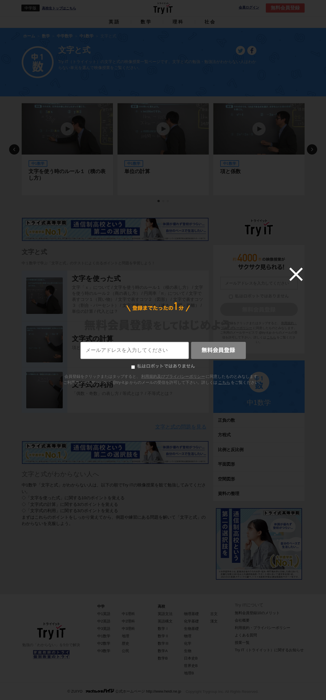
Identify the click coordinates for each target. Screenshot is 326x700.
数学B (163, 658)
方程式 (224, 434)
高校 (161, 606)
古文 (214, 614)
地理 (125, 636)
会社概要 (242, 620)
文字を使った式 (96, 278)
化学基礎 (191, 621)
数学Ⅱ (163, 636)
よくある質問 (246, 635)
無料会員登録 (285, 8)
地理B (189, 673)
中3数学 (103, 651)
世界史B (191, 666)
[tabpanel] (67, 149)
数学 (146, 21)
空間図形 (226, 478)
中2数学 (103, 643)
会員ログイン (249, 7)
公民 (125, 651)
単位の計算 (137, 171)
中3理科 (128, 628)
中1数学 (259, 402)
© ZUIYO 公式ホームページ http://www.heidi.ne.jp (124, 691)
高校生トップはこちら (59, 8)
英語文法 (165, 614)
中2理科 (128, 621)
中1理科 (128, 614)
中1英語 (103, 614)
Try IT (163, 8)
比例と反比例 (231, 449)
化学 (187, 643)
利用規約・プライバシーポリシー (262, 628)
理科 (178, 21)
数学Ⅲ (163, 643)
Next (312, 149)
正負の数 (226, 420)
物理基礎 (191, 614)
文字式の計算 (92, 338)
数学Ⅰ (163, 628)
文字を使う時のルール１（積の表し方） (67, 175)
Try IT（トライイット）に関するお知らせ (269, 650)
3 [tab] (168, 201)
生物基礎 (191, 628)
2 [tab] (163, 201)
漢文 (214, 621)
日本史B (191, 658)
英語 (114, 21)
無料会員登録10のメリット (257, 613)
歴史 (125, 643)
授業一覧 (242, 642)
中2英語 (103, 621)
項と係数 (230, 171)
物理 (187, 636)
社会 (210, 21)
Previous (14, 149)
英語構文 (165, 621)
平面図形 (226, 464)
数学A (163, 651)
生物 (187, 651)
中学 (101, 606)
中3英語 (103, 628)
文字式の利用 (92, 384)
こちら (271, 337)
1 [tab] (158, 201)
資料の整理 (228, 493)
